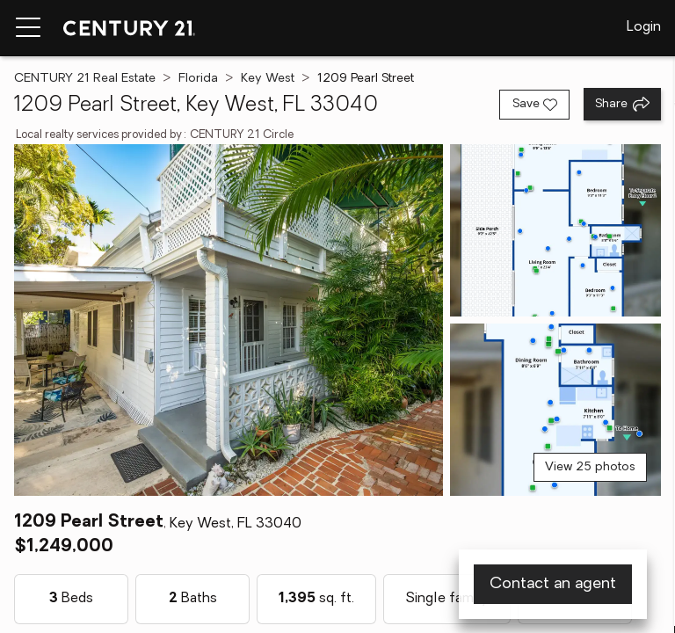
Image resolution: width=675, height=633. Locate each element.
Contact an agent (553, 584)
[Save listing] (534, 105)
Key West (267, 78)
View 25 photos (590, 467)
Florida (198, 78)
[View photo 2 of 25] (555, 230)
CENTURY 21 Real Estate (85, 78)
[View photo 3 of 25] (555, 410)
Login (644, 27)
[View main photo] (228, 320)
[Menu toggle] (28, 28)
